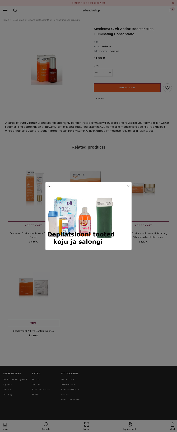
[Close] (128, 186)
